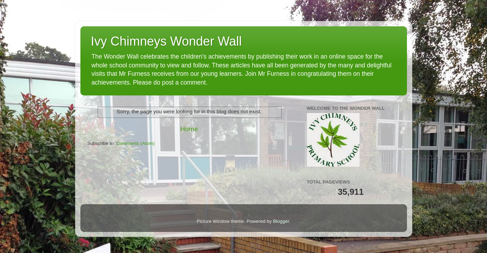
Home (189, 129)
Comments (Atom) (135, 143)
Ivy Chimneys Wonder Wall (166, 41)
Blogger (281, 221)
